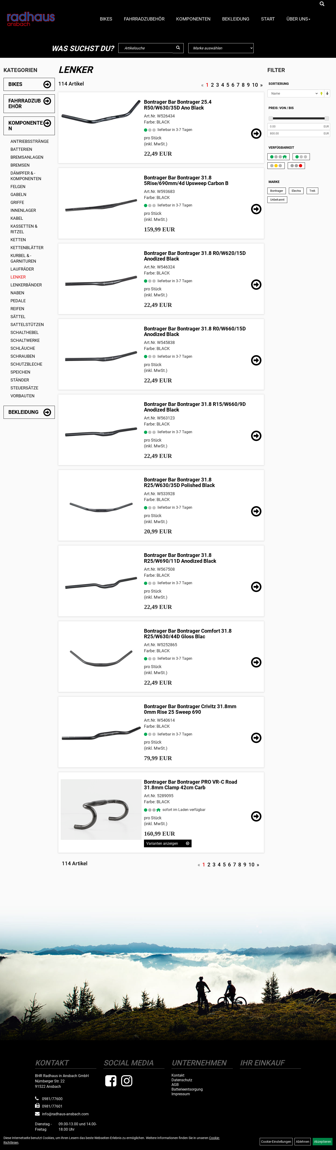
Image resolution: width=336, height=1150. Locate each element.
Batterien (21, 149)
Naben (17, 292)
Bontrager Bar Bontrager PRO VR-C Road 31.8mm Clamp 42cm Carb (190, 784)
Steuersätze (24, 387)
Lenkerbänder (26, 284)
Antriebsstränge (29, 141)
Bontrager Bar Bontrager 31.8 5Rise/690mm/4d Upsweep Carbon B (186, 180)
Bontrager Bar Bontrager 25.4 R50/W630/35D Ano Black (178, 104)
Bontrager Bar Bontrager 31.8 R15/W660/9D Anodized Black (195, 407)
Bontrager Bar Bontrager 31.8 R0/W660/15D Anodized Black (195, 331)
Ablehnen (302, 1141)
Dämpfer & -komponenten (25, 176)
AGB (175, 1085)
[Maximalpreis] (294, 133)
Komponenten (193, 19)
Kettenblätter (26, 247)
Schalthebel (24, 332)
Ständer (19, 380)
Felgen (17, 186)
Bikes (106, 19)
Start (268, 19)
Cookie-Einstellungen (276, 1141)
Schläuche (22, 348)
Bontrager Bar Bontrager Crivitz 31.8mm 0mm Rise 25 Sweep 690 (190, 709)
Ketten (18, 239)
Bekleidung (235, 19)
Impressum (181, 1094)
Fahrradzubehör (144, 19)
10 (255, 85)
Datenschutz (182, 1080)
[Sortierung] (292, 93)
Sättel (17, 316)
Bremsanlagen (26, 157)
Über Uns (298, 19)
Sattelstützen (27, 324)
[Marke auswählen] (221, 48)
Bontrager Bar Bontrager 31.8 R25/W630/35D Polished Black (179, 482)
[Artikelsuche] (322, 4)
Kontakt (178, 1075)
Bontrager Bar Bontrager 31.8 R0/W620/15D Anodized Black (195, 256)
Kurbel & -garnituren (23, 258)
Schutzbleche (26, 364)
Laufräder (22, 269)
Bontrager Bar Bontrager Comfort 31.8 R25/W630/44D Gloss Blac (188, 633)
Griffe (17, 202)
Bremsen (20, 165)
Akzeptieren (322, 1141)
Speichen (20, 372)
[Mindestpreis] (294, 126)
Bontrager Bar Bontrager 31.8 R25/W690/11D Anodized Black (180, 558)
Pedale (18, 300)
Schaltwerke (25, 340)
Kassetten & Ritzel (23, 229)
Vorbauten (22, 395)
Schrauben (22, 356)
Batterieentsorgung (187, 1089)
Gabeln (18, 194)
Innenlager (23, 210)
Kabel (16, 218)
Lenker (18, 277)
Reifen (17, 308)
